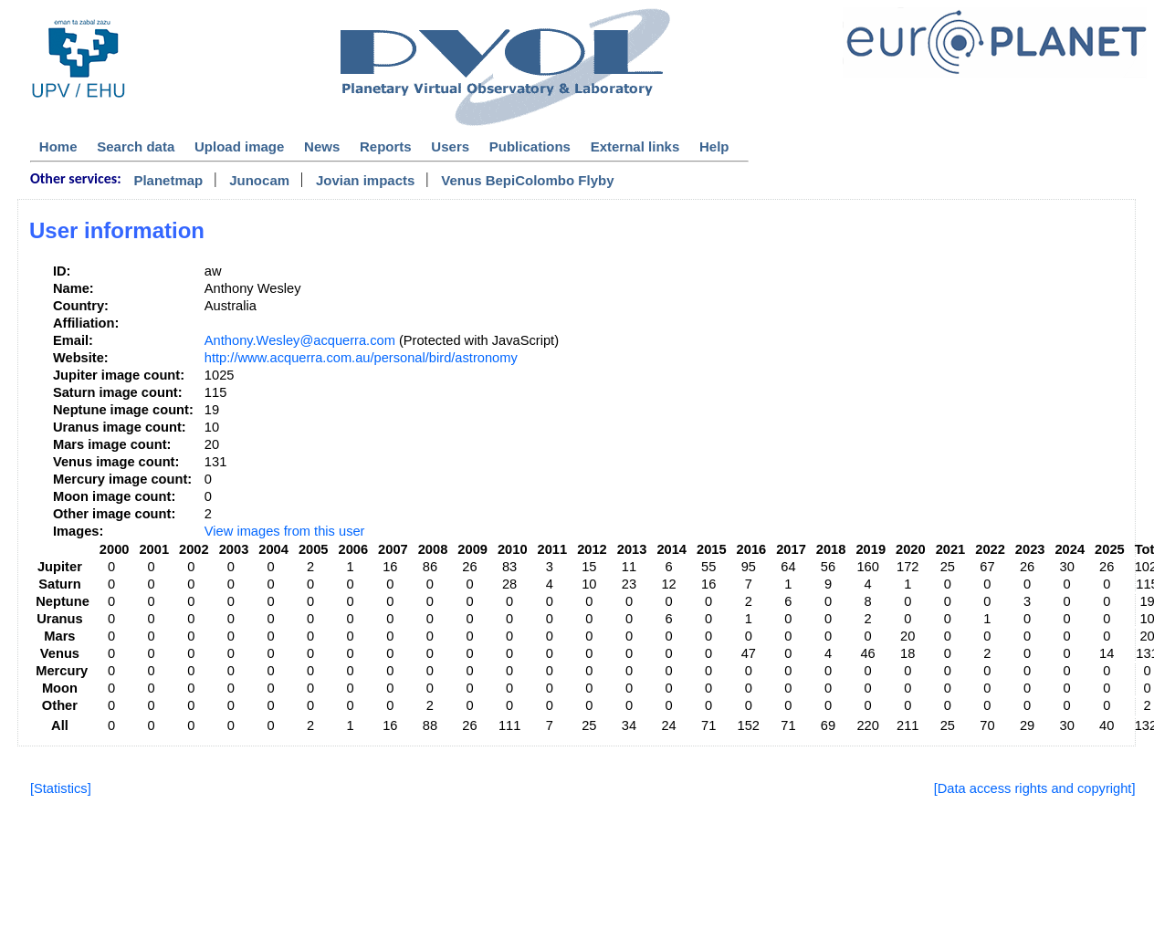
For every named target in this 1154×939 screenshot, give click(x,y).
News (322, 146)
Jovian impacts (365, 180)
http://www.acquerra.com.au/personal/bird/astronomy (361, 357)
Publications (530, 146)
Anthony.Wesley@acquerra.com (300, 340)
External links (635, 146)
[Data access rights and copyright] (1035, 788)
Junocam (259, 180)
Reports (386, 146)
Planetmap (168, 180)
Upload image (239, 146)
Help (714, 146)
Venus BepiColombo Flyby (527, 180)
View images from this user (285, 531)
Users (450, 146)
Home (58, 146)
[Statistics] (60, 788)
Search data (135, 146)
